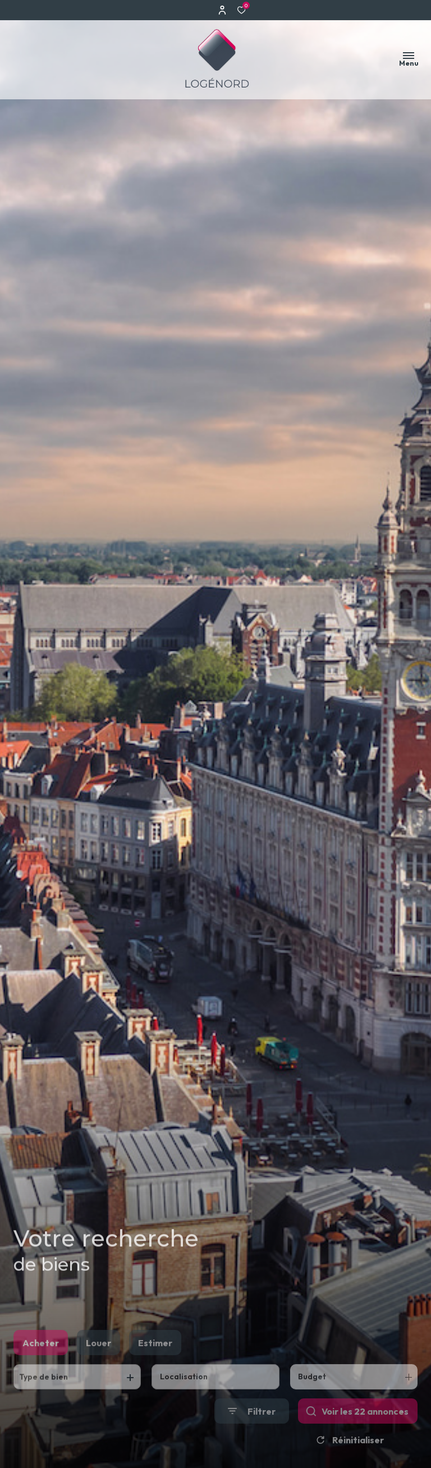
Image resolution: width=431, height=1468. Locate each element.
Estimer (155, 1360)
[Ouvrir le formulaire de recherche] (251, 1429)
